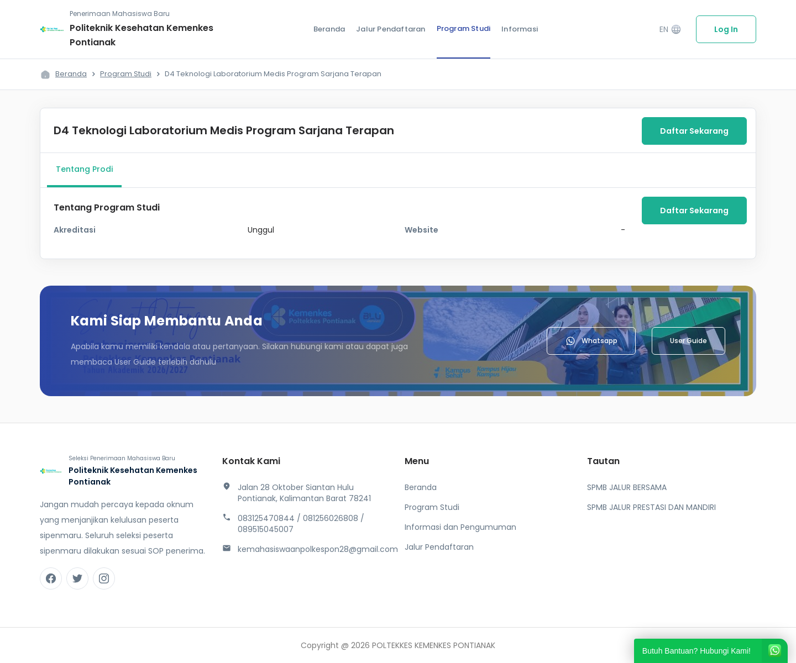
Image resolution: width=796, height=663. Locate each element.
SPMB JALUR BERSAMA (627, 487)
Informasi (519, 29)
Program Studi (464, 28)
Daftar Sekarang (694, 130)
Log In (726, 29)
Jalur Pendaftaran (390, 29)
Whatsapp (591, 340)
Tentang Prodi (84, 169)
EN (670, 29)
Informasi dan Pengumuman (460, 527)
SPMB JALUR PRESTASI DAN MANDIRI (651, 507)
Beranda (329, 29)
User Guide (688, 340)
